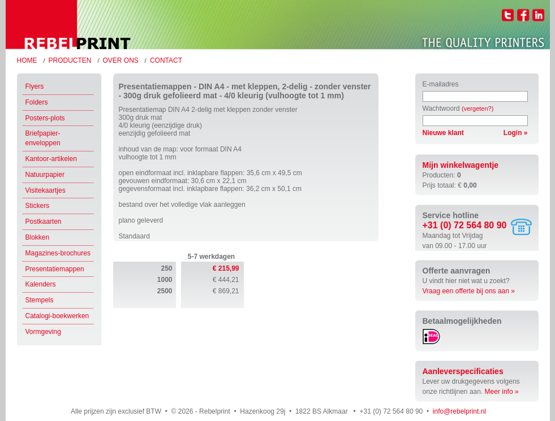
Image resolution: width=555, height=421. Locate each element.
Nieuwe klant (443, 133)
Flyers (34, 86)
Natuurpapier (44, 175)
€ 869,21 (226, 291)
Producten (70, 60)
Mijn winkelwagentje (461, 165)
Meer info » (502, 392)
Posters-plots (45, 118)
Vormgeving (43, 332)
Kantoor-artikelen (51, 159)
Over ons (121, 60)
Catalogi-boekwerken (57, 316)
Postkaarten (43, 221)
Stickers (37, 206)
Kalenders (40, 284)
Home (27, 60)
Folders (36, 102)
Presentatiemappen (54, 269)
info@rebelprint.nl (459, 411)
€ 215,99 (226, 268)
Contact (166, 60)
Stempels (39, 300)
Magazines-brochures (58, 253)
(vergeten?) (477, 108)
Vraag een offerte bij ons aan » (469, 291)
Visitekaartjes (45, 190)
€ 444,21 (226, 280)
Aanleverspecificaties (463, 371)
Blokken (37, 237)
